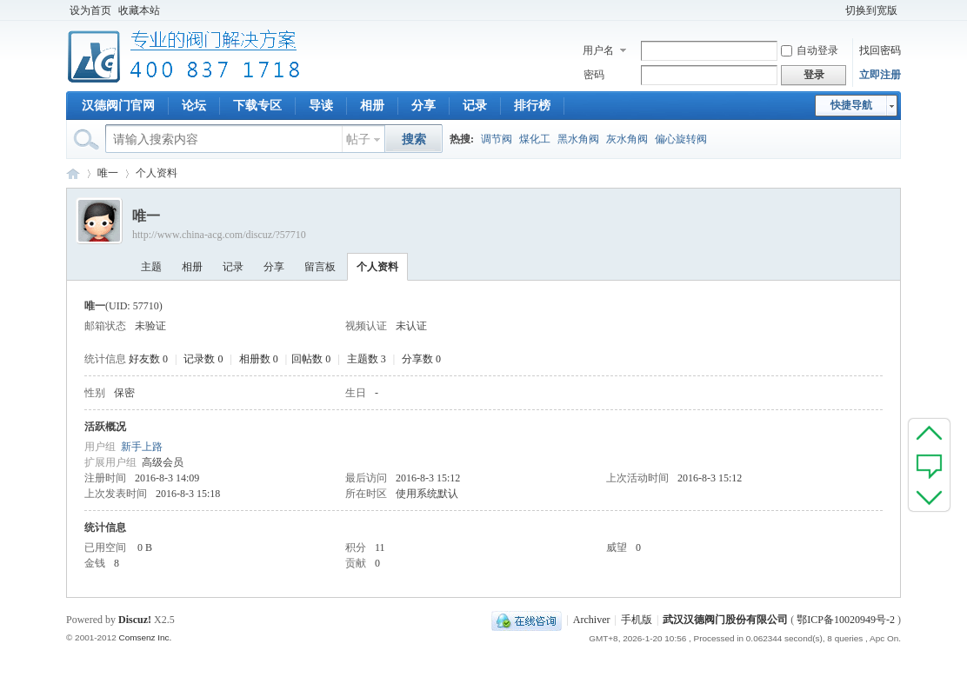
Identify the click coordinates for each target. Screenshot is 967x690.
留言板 (320, 267)
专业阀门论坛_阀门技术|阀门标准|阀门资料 (73, 173)
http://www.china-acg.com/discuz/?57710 (219, 235)
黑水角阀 (578, 139)
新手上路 (142, 447)
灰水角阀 (627, 139)
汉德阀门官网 (118, 105)
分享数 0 (421, 359)
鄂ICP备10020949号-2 (846, 620)
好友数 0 (148, 359)
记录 (475, 105)
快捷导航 (851, 105)
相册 (372, 105)
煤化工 (534, 139)
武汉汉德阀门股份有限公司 (725, 620)
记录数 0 (203, 359)
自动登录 (809, 50)
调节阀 (496, 139)
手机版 (636, 620)
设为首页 (90, 10)
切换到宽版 (871, 10)
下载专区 (257, 105)
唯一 (107, 173)
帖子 (358, 139)
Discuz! (134, 620)
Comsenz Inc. (144, 637)
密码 (594, 75)
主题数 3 (366, 359)
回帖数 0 (310, 359)
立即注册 (880, 75)
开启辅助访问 (834, 10)
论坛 (194, 105)
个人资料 (377, 267)
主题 (151, 267)
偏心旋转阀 (681, 139)
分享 (423, 105)
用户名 (598, 50)
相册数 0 (258, 359)
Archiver (591, 620)
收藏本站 (139, 10)
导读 (321, 105)
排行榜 (532, 105)
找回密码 (880, 50)
